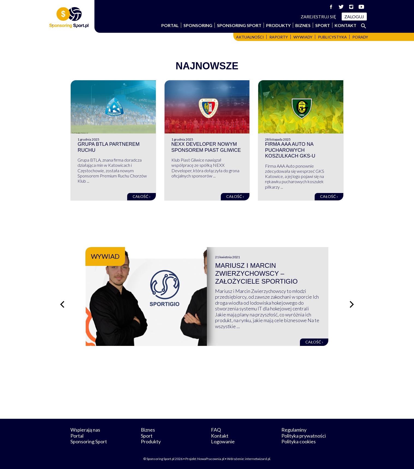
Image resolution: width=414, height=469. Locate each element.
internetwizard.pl (257, 459)
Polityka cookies (298, 441)
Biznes (303, 25)
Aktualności (250, 37)
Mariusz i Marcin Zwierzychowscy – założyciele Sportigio (256, 273)
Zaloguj (354, 16)
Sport (322, 25)
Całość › (141, 196)
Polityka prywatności (303, 436)
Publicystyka (332, 37)
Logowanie (223, 441)
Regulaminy (293, 430)
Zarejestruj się (318, 16)
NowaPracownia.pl (210, 459)
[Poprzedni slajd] (62, 304)
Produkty (278, 25)
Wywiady (302, 37)
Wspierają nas (85, 430)
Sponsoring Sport (239, 25)
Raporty (278, 37)
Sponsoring (197, 25)
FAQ (216, 430)
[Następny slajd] (351, 304)
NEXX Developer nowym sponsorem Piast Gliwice (206, 147)
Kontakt (345, 25)
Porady (360, 37)
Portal (170, 25)
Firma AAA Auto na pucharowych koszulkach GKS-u (290, 150)
